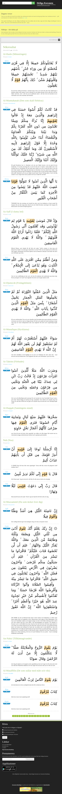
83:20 (7, 701)
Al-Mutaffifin (10, 673)
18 (45, 716)
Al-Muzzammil (10, 504)
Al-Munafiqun (10, 332)
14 (35, 716)
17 (43, 716)
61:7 (6, 257)
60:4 (6, 107)
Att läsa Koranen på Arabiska (9, 730)
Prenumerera (29, 759)
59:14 (6, 61)
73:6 (6, 509)
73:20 (7, 526)
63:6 (6, 336)
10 (24, 716)
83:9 (6, 689)
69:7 (6, 415)
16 (40, 716)
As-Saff (9, 214)
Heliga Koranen (45, 3)
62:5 (6, 290)
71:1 (6, 447)
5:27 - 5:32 (24, 17)
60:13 (6, 179)
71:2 (6, 472)
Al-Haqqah (10, 410)
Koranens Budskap (45, 774)
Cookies (4, 747)
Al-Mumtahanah (11, 103)
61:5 (6, 218)
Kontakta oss (5, 746)
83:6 (6, 677)
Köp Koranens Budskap (8, 749)
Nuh (9, 443)
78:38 (7, 645)
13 (32, 716)
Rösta (4, 737)
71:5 (6, 484)
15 (37, 716)
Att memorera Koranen (8, 732)
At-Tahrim (9, 364)
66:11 (6, 368)
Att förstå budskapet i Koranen (10, 734)
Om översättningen (6, 744)
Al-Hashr (9, 57)
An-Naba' (9, 641)
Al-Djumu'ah (10, 285)
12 (29, 716)
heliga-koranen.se (35, 774)
